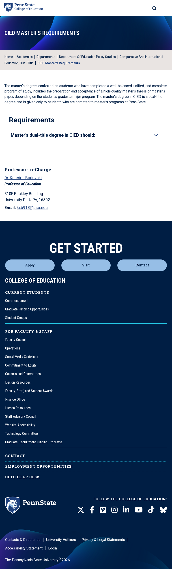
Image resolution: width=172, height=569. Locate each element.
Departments (46, 57)
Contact (142, 265)
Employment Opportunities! (39, 466)
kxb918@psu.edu (32, 207)
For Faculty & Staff (29, 331)
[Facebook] (92, 510)
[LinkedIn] (126, 510)
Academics (25, 57)
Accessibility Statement (24, 548)
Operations (12, 348)
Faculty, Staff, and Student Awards (29, 391)
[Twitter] (80, 510)
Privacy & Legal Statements (103, 540)
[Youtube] (139, 510)
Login (52, 548)
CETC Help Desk (22, 477)
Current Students (27, 292)
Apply (29, 265)
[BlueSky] (163, 510)
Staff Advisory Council (20, 416)
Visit (86, 265)
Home (8, 57)
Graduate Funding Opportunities (27, 309)
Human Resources (18, 408)
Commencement (16, 301)
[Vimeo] (103, 510)
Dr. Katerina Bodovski (23, 177)
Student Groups (16, 318)
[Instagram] (114, 510)
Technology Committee (21, 433)
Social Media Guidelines (21, 357)
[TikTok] (151, 510)
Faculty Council (15, 340)
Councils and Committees (23, 374)
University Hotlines (61, 540)
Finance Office (15, 399)
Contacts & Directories (23, 540)
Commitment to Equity (21, 365)
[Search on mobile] (154, 8)
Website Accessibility (20, 425)
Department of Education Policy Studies (87, 57)
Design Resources (18, 382)
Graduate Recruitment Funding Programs (33, 442)
